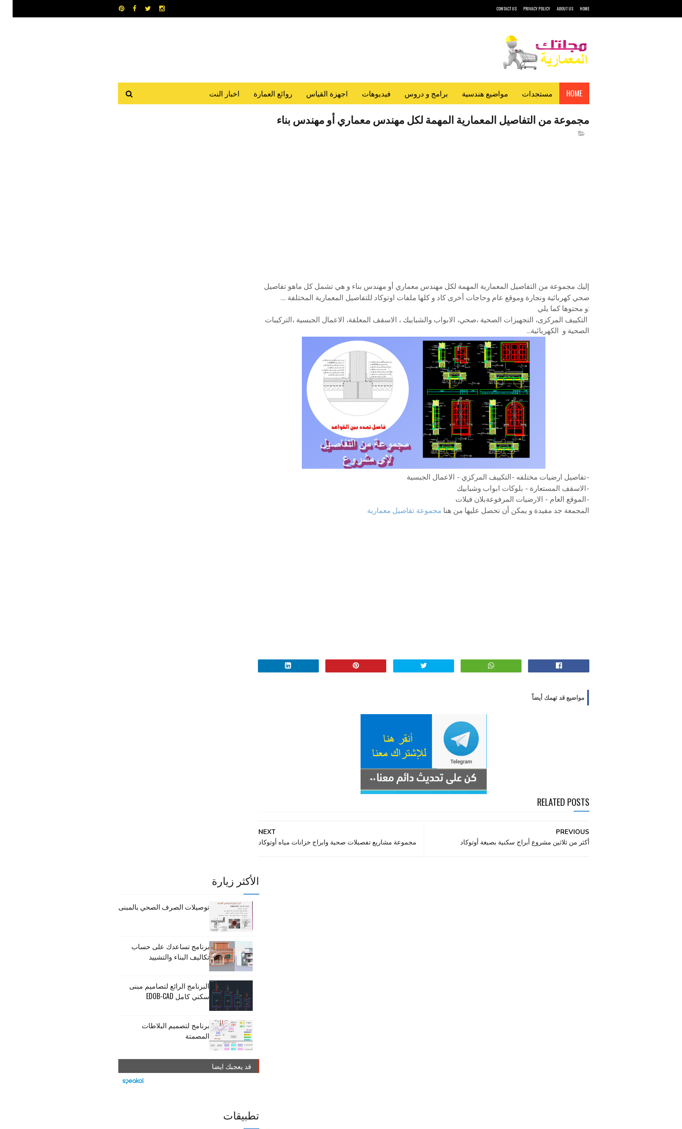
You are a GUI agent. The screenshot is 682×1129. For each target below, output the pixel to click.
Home (562, 93)
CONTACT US (494, 8)
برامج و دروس (413, 93)
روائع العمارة (260, 93)
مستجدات (524, 93)
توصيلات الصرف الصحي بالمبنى (151, 154)
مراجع (339, 949)
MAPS (383, 918)
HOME (572, 8)
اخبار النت (212, 93)
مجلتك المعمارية (527, 1118)
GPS (406, 918)
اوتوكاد (405, 933)
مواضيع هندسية (472, 93)
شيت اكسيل (368, 949)
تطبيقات (342, 933)
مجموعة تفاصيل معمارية (391, 538)
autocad (326, 918)
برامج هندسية (374, 933)
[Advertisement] (420, 222)
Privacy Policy (524, 8)
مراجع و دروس (307, 949)
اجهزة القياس (314, 93)
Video (357, 918)
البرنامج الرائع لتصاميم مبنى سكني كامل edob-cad (157, 238)
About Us (552, 8)
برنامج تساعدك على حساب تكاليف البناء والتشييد (158, 198)
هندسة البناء (359, 964)
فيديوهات (363, 93)
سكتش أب (401, 949)
